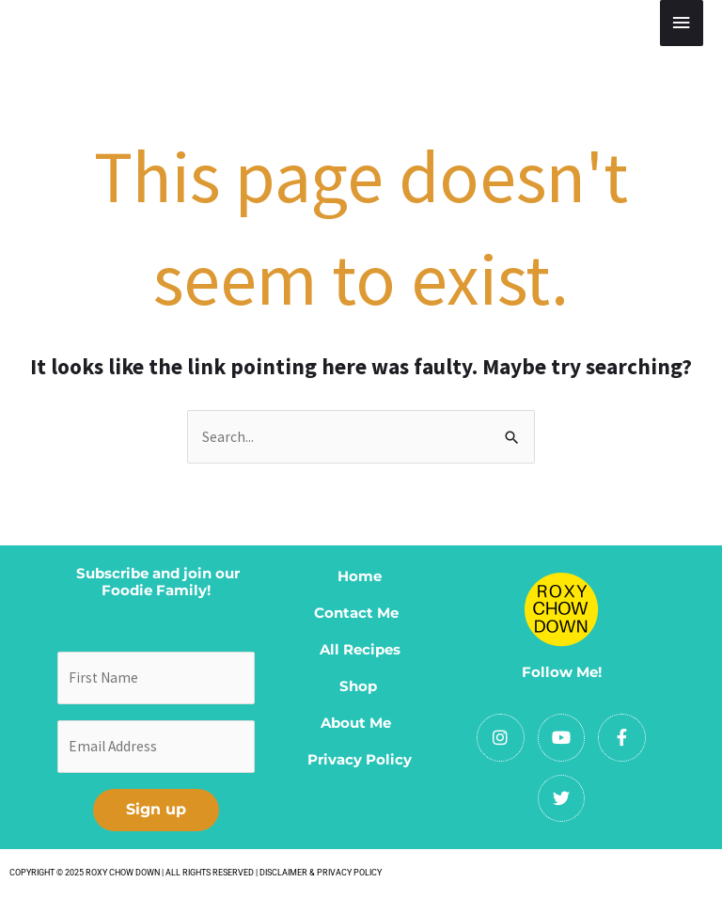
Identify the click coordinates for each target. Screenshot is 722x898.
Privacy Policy (359, 759)
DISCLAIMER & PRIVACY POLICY (320, 872)
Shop (358, 686)
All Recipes (360, 649)
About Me (360, 723)
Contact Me (360, 613)
